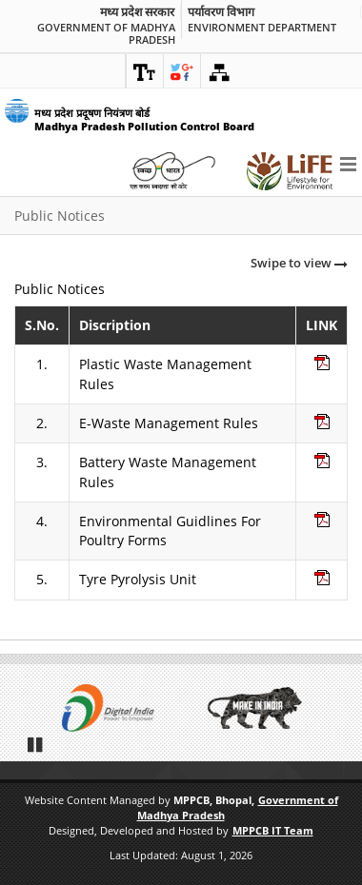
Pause (36, 744)
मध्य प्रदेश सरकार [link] (137, 12)
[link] (145, 71)
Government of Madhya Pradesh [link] (106, 34)
